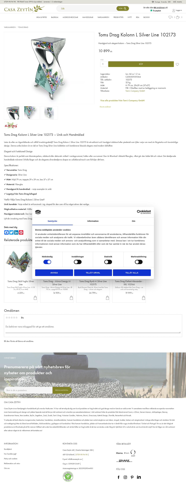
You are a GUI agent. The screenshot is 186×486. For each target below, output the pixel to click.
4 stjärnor (14, 317)
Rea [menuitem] (137, 17)
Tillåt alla (131, 273)
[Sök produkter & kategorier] (86, 8)
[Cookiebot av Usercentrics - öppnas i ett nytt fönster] (139, 212)
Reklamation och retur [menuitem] (12, 463)
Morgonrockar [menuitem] (70, 17)
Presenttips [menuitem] (118, 17)
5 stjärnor (16, 317)
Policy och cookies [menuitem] (10, 458)
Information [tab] (93, 221)
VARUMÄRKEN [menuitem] (103, 17)
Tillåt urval (93, 273)
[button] (172, 17)
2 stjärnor (9, 317)
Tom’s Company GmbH (135, 90)
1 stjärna (7, 317)
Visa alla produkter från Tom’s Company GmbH (122, 100)
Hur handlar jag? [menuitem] (10, 454)
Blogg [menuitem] (147, 17)
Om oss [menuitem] (7, 468)
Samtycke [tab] (52, 221)
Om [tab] (133, 221)
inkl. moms (177, 1)
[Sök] (122, 8)
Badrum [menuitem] (54, 17)
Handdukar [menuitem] (87, 17)
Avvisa (54, 273)
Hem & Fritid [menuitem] (41, 17)
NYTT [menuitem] (130, 17)
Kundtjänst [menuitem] (8, 449)
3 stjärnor (11, 317)
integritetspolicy (38, 396)
